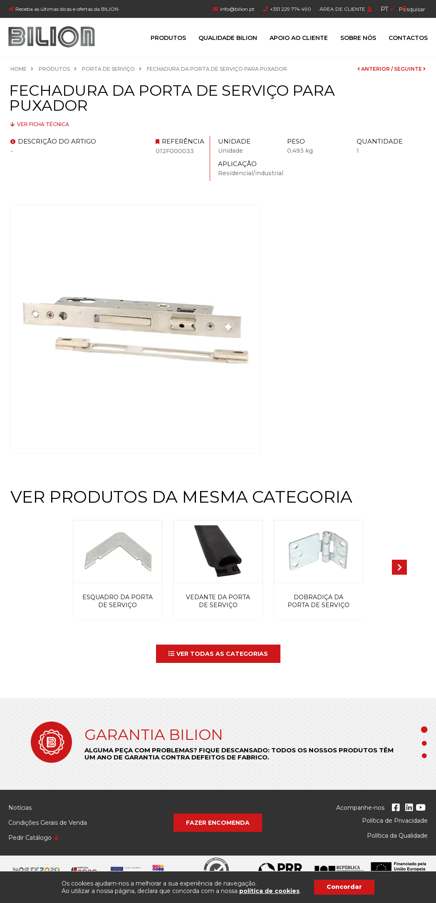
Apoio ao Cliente (299, 38)
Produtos (168, 38)
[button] (218, 654)
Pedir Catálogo (30, 837)
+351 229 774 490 (290, 9)
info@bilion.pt (237, 9)
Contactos (408, 38)
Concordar (344, 887)
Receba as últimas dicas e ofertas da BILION (67, 9)
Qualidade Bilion (227, 38)
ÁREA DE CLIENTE (342, 9)
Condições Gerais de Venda (47, 822)
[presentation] (399, 567)
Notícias (20, 807)
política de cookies (269, 891)
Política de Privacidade (395, 820)
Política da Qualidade (397, 835)
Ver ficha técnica (42, 124)
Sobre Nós (358, 38)
